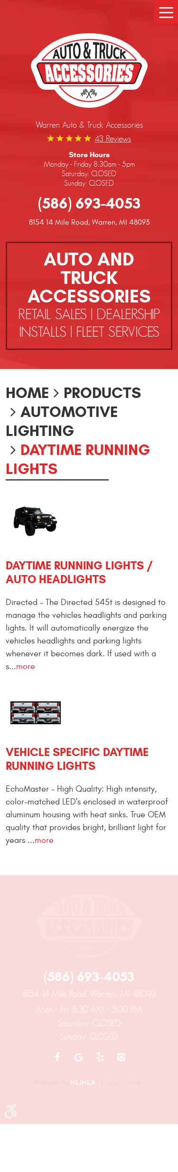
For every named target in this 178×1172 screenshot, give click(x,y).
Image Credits (122, 1082)
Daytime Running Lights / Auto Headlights (79, 572)
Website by (63, 1082)
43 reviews (112, 138)
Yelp (100, 1057)
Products (102, 392)
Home (27, 392)
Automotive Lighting (62, 421)
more (25, 666)
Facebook (57, 1057)
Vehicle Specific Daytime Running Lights (77, 759)
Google (78, 1057)
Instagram (121, 1057)
